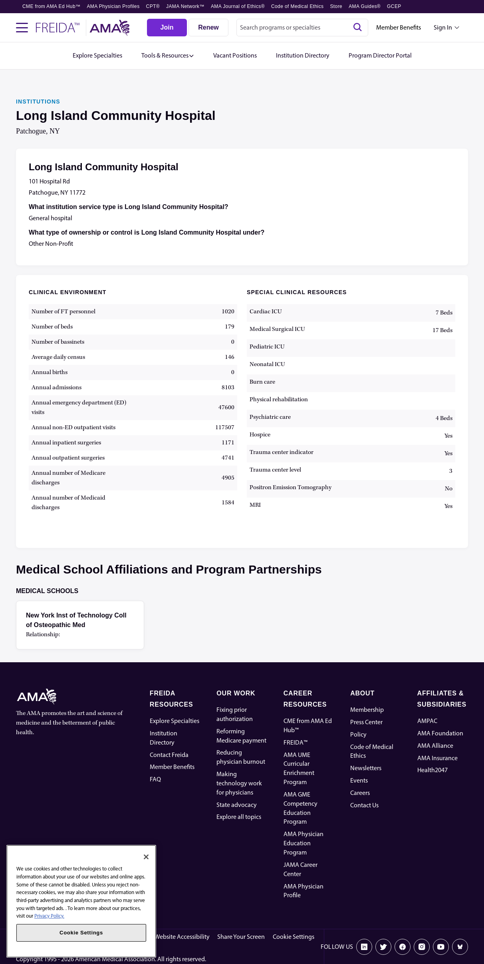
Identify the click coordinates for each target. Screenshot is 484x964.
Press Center (366, 722)
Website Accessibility (182, 936)
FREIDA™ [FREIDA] (295, 742)
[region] (81, 901)
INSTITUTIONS (38, 101)
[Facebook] (403, 947)
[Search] (357, 27)
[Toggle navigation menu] (22, 27)
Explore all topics (238, 817)
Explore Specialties (174, 721)
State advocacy (236, 805)
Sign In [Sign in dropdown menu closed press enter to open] (443, 27)
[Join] (167, 27)
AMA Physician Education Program (303, 843)
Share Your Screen (241, 936)
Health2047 (432, 770)
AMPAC (427, 721)
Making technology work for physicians (239, 783)
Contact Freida (169, 755)
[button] (168, 55)
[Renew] (208, 27)
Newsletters (365, 768)
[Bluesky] (460, 947)
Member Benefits (398, 27)
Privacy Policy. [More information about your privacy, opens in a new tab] (49, 916)
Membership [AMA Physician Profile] (367, 709)
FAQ (155, 779)
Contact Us (364, 805)
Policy (358, 734)
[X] (383, 947)
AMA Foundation (440, 733)
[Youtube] (441, 947)
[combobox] (302, 27)
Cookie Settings (293, 936)
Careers (360, 793)
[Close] (146, 857)
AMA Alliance (435, 745)
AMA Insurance (437, 758)
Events (359, 780)
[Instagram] (422, 947)
